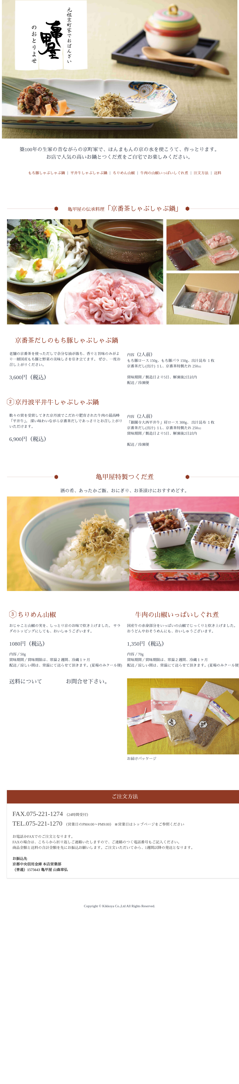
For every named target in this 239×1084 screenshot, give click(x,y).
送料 (217, 173)
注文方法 (201, 173)
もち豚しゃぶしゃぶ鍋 (46, 173)
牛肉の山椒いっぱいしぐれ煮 (164, 173)
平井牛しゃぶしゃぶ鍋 (88, 173)
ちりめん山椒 (124, 173)
